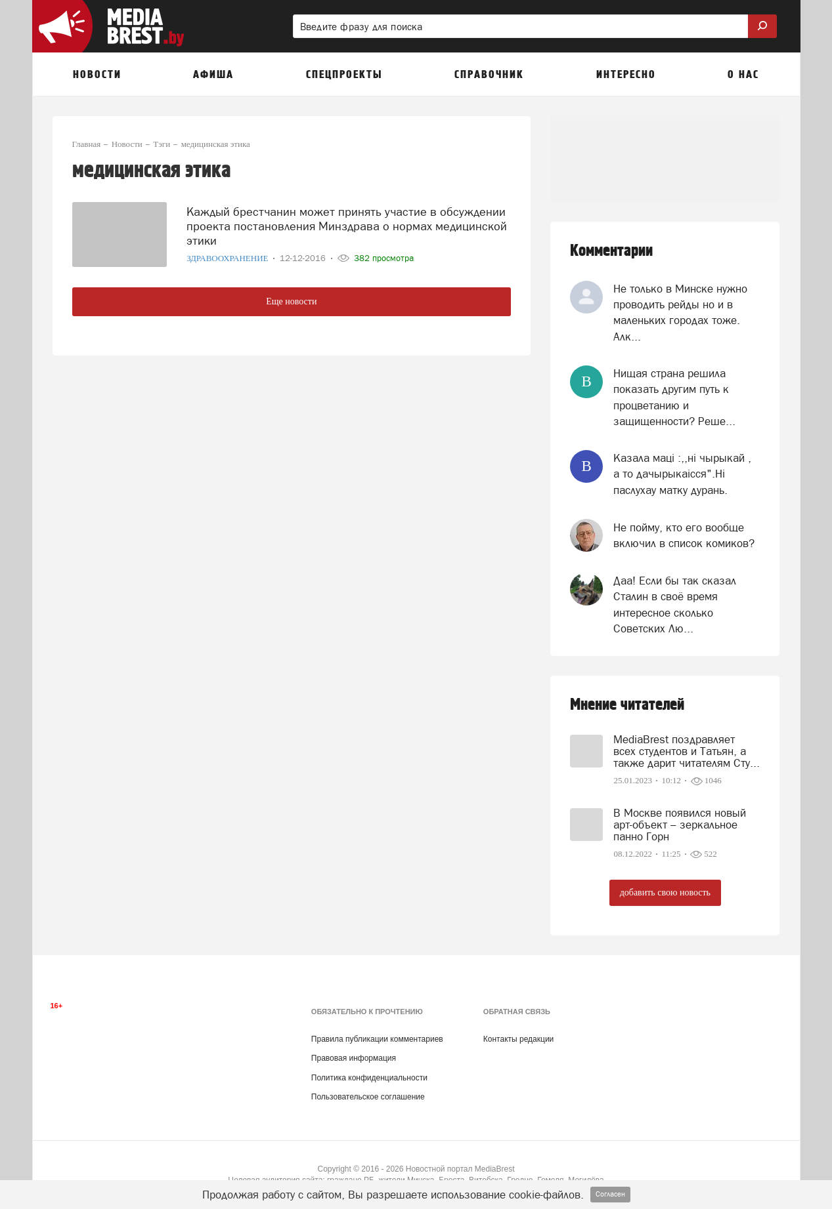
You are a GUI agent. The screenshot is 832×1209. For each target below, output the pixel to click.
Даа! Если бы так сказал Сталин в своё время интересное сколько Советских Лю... (674, 604)
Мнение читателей (627, 704)
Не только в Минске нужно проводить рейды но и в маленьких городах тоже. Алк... (680, 312)
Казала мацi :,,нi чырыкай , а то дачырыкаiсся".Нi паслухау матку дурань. (682, 474)
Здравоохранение (228, 252)
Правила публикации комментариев (377, 1039)
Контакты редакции (518, 1039)
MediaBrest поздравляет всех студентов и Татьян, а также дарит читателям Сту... (686, 751)
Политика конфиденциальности (369, 1077)
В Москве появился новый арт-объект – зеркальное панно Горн (679, 824)
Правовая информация (353, 1058)
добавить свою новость (665, 892)
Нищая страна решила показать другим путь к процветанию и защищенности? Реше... (674, 397)
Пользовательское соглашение (368, 1096)
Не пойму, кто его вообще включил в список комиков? (684, 535)
